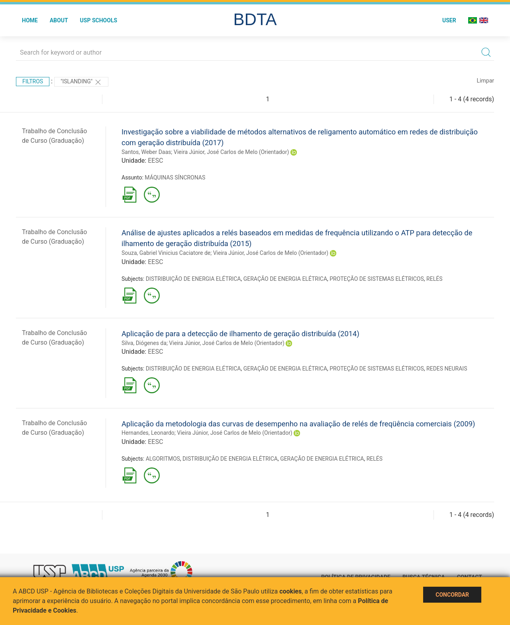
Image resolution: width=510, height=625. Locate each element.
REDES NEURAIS (446, 368)
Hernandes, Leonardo (148, 433)
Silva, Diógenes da (144, 343)
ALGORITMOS (163, 458)
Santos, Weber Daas (146, 152)
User (449, 20)
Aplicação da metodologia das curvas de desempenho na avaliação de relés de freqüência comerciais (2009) (298, 424)
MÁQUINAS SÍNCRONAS (175, 177)
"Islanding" (81, 82)
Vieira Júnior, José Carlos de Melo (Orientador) (231, 152)
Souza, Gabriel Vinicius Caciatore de (166, 253)
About (59, 20)
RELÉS (434, 279)
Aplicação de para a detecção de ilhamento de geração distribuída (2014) (240, 333)
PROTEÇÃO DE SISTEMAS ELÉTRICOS (377, 279)
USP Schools (99, 20)
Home (30, 20)
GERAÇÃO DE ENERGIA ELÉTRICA (285, 279)
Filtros (32, 81)
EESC (155, 160)
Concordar (452, 594)
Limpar (485, 80)
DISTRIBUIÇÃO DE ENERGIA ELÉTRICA (193, 279)
